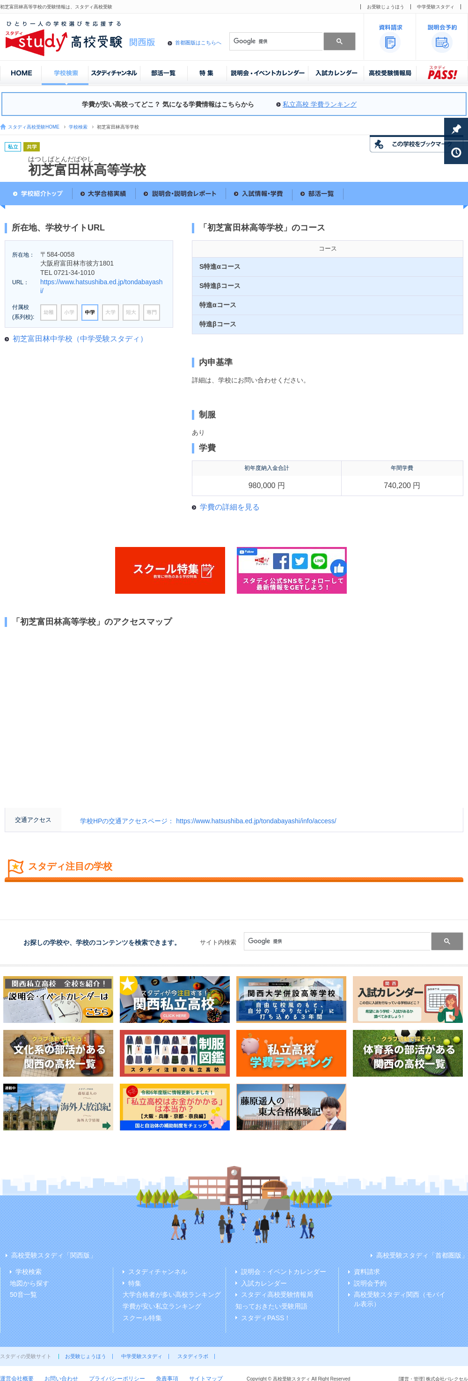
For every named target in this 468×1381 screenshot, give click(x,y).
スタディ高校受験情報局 (277, 1294)
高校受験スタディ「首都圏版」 (422, 1255)
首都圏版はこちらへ (198, 42)
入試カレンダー (264, 1283)
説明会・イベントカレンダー (283, 1271)
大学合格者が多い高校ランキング (172, 1294)
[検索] (275, 41)
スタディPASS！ (266, 1318)
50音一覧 (23, 1294)
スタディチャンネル (157, 1271)
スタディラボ (192, 1356)
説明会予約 (370, 1283)
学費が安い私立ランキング (162, 1306)
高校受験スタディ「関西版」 (53, 1255)
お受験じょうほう (385, 6)
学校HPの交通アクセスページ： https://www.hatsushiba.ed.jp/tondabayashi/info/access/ (208, 821)
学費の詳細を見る (230, 507)
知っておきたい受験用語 (271, 1306)
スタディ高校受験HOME (33, 126)
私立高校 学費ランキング (320, 104)
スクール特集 (142, 1318)
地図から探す (29, 1283)
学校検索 (78, 126)
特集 (134, 1283)
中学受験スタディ (435, 6)
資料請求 (367, 1271)
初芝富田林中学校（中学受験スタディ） (80, 339)
